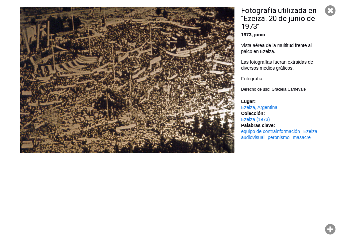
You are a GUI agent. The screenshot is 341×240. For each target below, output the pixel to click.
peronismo (278, 137)
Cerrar (330, 10)
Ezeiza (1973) (255, 119)
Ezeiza (310, 131)
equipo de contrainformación (270, 131)
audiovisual (252, 137)
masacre (302, 137)
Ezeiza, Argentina (259, 107)
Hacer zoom (330, 229)
